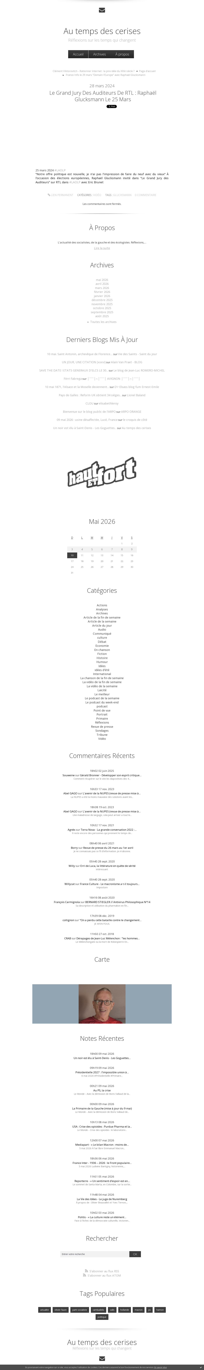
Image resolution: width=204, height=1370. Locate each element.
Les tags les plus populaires (128, 1359)
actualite (41, 1294)
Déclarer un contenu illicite (53, 1362)
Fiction (102, 645)
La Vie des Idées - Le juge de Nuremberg (102, 1185)
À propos (122, 53)
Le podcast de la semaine (102, 687)
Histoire (102, 649)
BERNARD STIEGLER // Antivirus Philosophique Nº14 (117, 888)
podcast (102, 695)
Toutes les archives (103, 319)
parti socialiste (74, 1294)
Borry (74, 834)
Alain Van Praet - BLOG (124, 359)
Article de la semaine (102, 615)
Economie (102, 638)
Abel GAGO (70, 779)
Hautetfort (109, 1355)
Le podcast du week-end (102, 691)
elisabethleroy (108, 399)
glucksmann (121, 196)
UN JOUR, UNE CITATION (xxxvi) (85, 359)
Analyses (102, 604)
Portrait (102, 702)
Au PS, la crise (102, 1076)
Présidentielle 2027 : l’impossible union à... (102, 1058)
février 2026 (102, 291)
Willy (72, 852)
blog (159, 1362)
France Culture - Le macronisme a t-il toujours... (109, 870)
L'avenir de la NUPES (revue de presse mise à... (112, 779)
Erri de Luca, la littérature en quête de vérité (108, 852)
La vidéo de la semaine (102, 676)
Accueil (78, 53)
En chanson (102, 642)
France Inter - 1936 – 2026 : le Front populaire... (102, 1149)
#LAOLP (59, 172)
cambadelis (91, 1294)
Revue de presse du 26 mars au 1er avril (108, 834)
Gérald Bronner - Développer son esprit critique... (110, 761)
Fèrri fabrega (75, 375)
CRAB (67, 924)
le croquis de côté (133, 415)
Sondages (102, 717)
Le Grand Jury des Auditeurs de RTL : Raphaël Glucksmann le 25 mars (103, 96)
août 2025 (102, 314)
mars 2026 (102, 288)
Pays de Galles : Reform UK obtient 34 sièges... (90, 391)
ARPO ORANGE (129, 407)
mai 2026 (102, 280)
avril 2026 (102, 284)
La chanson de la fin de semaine (102, 668)
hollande (116, 1294)
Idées (102, 657)
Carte (102, 945)
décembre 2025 (102, 299)
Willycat (70, 870)
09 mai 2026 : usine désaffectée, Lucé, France (88, 415)
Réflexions (102, 710)
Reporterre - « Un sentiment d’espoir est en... (102, 1167)
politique (163, 1294)
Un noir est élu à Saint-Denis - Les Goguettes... (86, 423)
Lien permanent (62, 196)
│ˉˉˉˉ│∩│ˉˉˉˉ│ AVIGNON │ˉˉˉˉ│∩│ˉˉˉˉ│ (113, 375)
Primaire (102, 706)
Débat (102, 634)
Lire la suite (102, 249)
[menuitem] (78, 54)
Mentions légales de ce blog (79, 1362)
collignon (68, 906)
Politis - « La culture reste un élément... (102, 1203)
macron (129, 1294)
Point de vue (102, 698)
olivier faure (56, 1294)
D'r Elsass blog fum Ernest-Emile (134, 383)
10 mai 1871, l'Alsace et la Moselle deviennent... (79, 383)
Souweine (69, 761)
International (102, 664)
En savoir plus (160, 1367)
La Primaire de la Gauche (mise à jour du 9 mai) (102, 1094)
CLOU (90, 399)
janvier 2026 (102, 295)
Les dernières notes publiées (102, 1359)
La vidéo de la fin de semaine (102, 672)
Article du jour (102, 619)
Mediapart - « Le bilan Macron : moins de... (102, 1130)
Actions (102, 600)
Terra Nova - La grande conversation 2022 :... (108, 815)
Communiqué (102, 627)
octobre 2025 (102, 307)
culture (102, 630)
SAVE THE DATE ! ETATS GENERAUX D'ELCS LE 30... (75, 367)
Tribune (102, 721)
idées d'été (102, 661)
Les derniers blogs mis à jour (76, 1359)
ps (140, 1294)
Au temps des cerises (102, 29)
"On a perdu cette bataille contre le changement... (110, 906)
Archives (99, 53)
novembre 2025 (102, 303)
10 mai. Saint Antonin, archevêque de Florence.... (81, 351)
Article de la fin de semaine (102, 611)
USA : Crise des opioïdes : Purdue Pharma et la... (102, 1112)
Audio (102, 623)
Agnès (71, 815)
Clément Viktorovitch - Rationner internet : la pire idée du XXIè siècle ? (94, 70)
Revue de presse (102, 713)
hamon (150, 1294)
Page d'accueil (143, 70)
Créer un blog (96, 1355)
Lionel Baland (133, 391)
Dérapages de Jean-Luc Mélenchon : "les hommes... (108, 924)
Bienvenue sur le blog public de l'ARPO (90, 407)
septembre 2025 (102, 310)
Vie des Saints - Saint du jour (135, 351)
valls (105, 1294)
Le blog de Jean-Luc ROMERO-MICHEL (136, 367)
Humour (102, 653)
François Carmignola (67, 888)
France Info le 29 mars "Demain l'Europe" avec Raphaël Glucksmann (105, 74)
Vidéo (97, 196)
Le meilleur (102, 683)
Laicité (102, 680)
